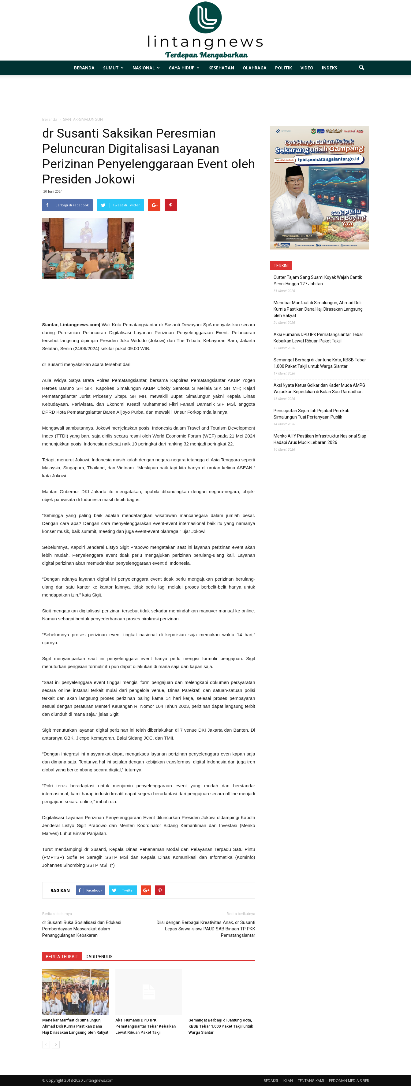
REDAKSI (271, 1080)
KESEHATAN (221, 68)
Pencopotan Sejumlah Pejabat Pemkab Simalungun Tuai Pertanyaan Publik (311, 413)
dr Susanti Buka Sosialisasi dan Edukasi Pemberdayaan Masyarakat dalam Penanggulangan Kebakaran (81, 929)
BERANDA (84, 68)
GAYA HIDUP (184, 68)
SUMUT (113, 68)
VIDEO (307, 68)
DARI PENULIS (99, 956)
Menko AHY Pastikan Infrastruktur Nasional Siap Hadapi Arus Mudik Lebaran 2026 (320, 439)
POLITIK (283, 68)
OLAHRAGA (255, 68)
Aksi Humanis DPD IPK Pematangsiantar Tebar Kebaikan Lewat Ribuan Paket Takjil (145, 1026)
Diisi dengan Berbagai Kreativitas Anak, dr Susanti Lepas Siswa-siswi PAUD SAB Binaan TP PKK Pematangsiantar (206, 929)
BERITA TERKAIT (62, 956)
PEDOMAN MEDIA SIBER (349, 1080)
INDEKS (329, 68)
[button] (361, 68)
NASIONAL (146, 68)
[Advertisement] (205, 96)
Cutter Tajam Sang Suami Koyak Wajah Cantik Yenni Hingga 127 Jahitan (318, 280)
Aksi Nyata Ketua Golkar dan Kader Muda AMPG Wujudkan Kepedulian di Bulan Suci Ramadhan (319, 388)
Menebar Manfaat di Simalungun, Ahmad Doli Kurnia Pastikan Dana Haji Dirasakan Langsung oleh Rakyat (75, 1026)
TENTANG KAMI (311, 1080)
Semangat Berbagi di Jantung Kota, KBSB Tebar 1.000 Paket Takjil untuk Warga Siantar (221, 1026)
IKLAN (288, 1080)
